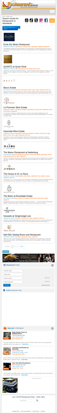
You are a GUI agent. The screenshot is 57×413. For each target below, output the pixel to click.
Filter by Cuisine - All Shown (8, 28)
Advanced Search (46, 285)
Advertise (43, 411)
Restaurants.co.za (28, 406)
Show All (5, 251)
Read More (25, 344)
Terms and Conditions (25, 411)
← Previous (7, 246)
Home (3, 16)
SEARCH (6, 285)
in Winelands (15, 328)
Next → (22, 246)
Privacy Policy (35, 411)
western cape (9, 16)
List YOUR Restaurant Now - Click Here (28, 397)
